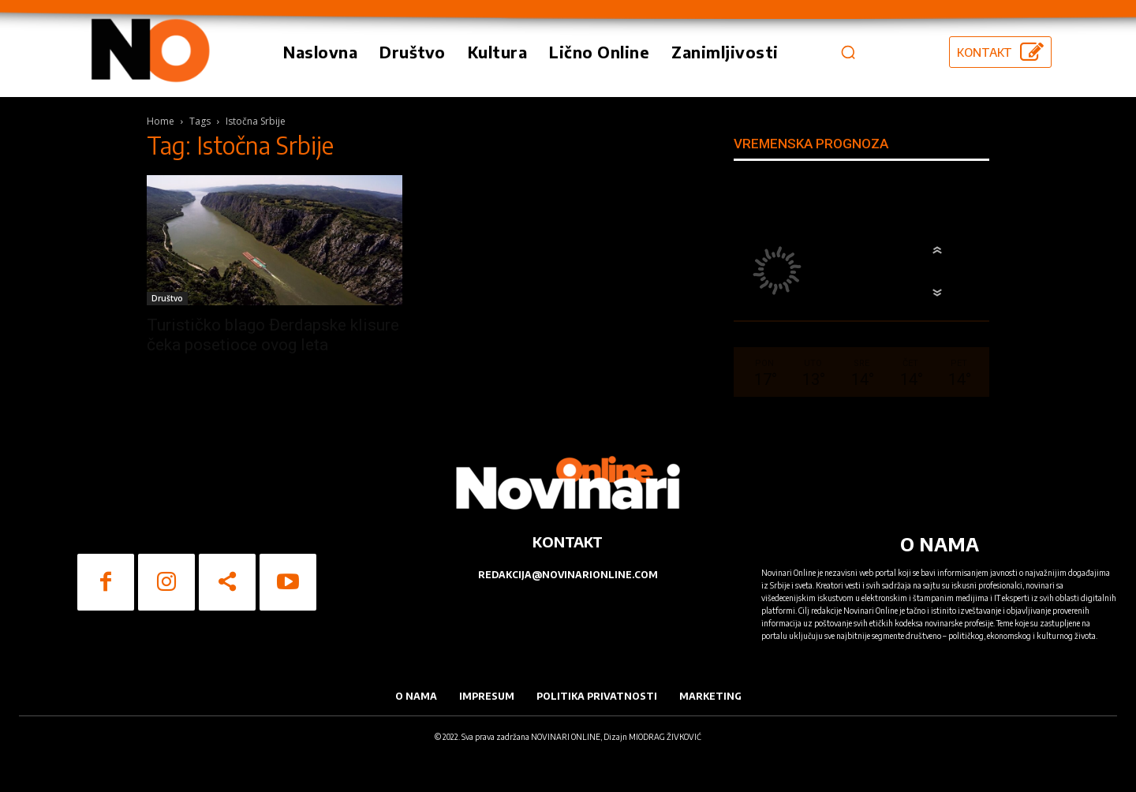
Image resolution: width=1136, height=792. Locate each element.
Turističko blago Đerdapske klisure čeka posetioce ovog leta (273, 335)
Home (160, 121)
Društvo (167, 298)
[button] (848, 52)
